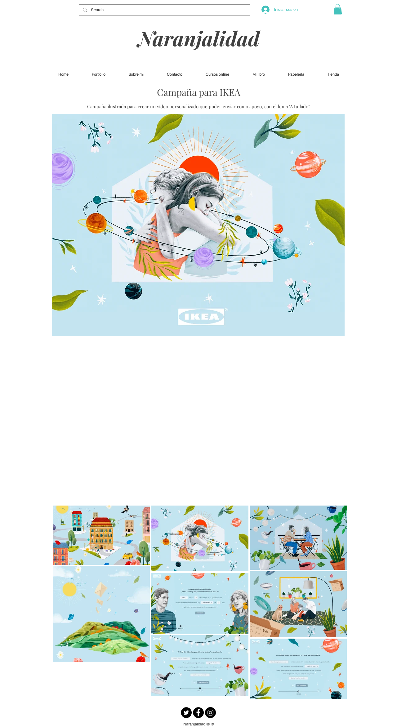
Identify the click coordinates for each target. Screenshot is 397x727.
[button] (337, 9)
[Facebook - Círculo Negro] (198, 712)
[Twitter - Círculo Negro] (186, 712)
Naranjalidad (199, 38)
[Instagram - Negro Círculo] (210, 712)
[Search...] (164, 10)
